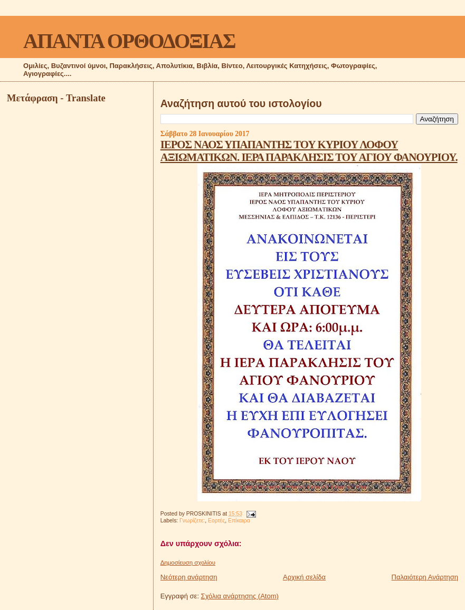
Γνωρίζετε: (192, 520)
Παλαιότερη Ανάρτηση (425, 577)
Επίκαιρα (239, 520)
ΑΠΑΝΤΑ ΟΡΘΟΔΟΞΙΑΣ (129, 41)
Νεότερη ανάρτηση (188, 577)
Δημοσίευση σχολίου (187, 562)
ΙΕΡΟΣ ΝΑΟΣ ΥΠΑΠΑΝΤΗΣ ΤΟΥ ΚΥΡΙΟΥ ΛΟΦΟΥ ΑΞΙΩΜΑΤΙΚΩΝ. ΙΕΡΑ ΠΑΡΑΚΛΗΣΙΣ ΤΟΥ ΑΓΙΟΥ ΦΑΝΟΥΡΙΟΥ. (309, 150)
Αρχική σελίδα (304, 577)
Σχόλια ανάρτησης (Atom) (240, 596)
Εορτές (216, 520)
